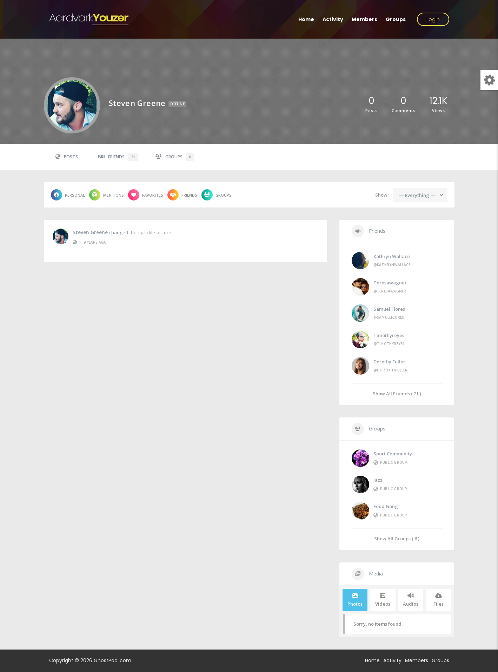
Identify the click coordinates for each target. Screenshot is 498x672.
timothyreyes (388, 335)
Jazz (378, 480)
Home (306, 19)
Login (433, 19)
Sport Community (392, 453)
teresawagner (390, 282)
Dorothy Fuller (389, 361)
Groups (396, 19)
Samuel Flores (389, 309)
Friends (118, 157)
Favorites (145, 194)
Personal (68, 194)
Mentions (106, 194)
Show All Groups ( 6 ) (396, 538)
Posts (66, 157)
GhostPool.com (112, 660)
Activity (333, 19)
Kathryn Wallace (391, 256)
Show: (382, 195)
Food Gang (385, 506)
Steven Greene (90, 232)
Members (364, 19)
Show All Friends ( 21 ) (397, 393)
